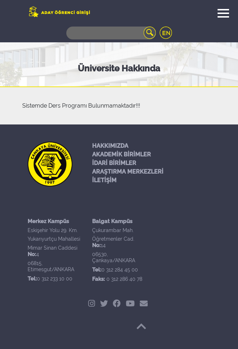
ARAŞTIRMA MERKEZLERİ (127, 171)
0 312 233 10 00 (54, 279)
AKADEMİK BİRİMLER (121, 154)
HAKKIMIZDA (110, 145)
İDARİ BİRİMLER (114, 163)
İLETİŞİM (104, 180)
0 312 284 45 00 (119, 270)
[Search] (111, 33)
